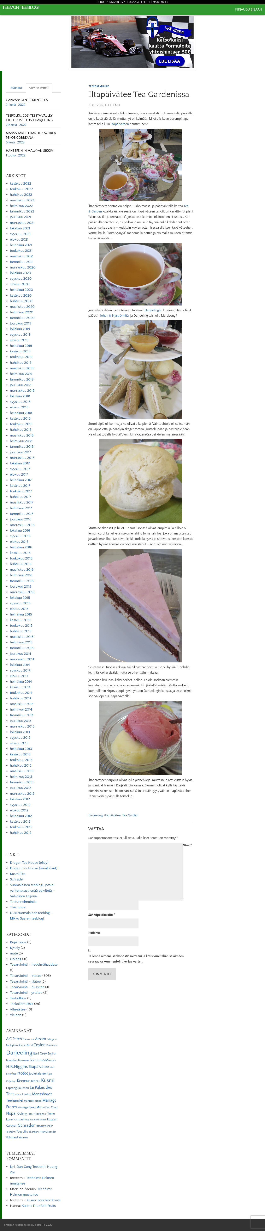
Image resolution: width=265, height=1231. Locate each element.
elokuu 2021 (19, 239)
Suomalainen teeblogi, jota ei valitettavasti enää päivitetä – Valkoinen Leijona (32, 890)
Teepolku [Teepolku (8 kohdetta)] (22, 1131)
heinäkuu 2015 (21, 614)
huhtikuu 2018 (20, 430)
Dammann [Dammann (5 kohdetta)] (51, 1045)
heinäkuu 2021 (21, 245)
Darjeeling (95, 815)
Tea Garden (130, 815)
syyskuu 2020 (21, 279)
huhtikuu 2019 (20, 363)
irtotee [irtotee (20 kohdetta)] (22, 1073)
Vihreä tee (17, 1009)
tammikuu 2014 (21, 715)
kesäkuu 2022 (20, 183)
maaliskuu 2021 (22, 256)
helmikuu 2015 (21, 642)
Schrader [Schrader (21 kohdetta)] (26, 1125)
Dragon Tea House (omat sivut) (33, 868)
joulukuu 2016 (20, 519)
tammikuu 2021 (21, 262)
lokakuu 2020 (20, 273)
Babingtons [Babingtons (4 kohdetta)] (52, 1039)
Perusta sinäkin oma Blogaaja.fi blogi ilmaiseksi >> (132, 2)
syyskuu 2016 (20, 536)
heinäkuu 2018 (21, 413)
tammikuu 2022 (22, 211)
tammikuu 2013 (22, 782)
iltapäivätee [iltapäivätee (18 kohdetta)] (39, 1066)
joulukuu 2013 (20, 721)
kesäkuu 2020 (21, 295)
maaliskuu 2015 (22, 637)
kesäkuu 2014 (20, 687)
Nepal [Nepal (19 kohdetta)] (11, 1113)
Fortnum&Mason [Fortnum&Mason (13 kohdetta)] (43, 1060)
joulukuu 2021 (20, 217)
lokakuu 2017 (20, 463)
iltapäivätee (112, 815)
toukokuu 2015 (21, 626)
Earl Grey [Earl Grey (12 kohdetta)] (40, 1053)
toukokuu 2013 (21, 760)
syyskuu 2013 (20, 738)
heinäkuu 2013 (21, 749)
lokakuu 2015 (20, 598)
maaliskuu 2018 (22, 435)
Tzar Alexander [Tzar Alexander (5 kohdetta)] (48, 1132)
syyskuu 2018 (20, 402)
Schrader (17, 879)
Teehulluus (18, 998)
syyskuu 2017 (20, 469)
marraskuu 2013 (22, 726)
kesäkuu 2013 (20, 754)
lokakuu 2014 (20, 665)
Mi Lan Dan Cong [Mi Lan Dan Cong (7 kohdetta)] (47, 1107)
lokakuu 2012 (20, 799)
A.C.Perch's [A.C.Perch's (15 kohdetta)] (15, 1039)
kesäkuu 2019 (20, 351)
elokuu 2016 (19, 542)
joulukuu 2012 (20, 788)
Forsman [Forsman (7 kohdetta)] (23, 1060)
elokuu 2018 (19, 407)
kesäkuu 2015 (20, 620)
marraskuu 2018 (22, 391)
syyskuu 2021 (20, 234)
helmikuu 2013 (21, 777)
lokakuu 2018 (20, 396)
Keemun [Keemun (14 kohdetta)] (23, 1081)
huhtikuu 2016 (20, 564)
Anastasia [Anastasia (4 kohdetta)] (29, 1039)
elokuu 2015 (19, 609)
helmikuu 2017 (21, 508)
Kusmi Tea (17, 874)
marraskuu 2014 (22, 659)
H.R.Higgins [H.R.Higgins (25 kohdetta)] (17, 1066)
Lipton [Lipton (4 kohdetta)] (18, 1094)
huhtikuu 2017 (20, 497)
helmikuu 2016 (21, 575)
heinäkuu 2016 (21, 547)
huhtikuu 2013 (20, 765)
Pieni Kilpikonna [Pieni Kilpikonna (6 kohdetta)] (37, 1113)
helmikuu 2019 (21, 374)
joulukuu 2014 (20, 654)
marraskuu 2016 (22, 525)
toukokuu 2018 (21, 424)
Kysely (15, 948)
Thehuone (17, 907)
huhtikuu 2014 (20, 698)
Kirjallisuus (18, 942)
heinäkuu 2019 (21, 346)
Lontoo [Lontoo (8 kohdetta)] (26, 1094)
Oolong (15, 959)
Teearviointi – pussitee (27, 987)
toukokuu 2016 (21, 558)
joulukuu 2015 (20, 586)
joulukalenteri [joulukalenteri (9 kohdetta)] (38, 1073)
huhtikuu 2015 (20, 631)
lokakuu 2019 (20, 329)
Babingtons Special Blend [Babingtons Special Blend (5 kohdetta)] (19, 1045)
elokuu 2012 (19, 810)
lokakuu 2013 (20, 732)
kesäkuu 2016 (20, 553)
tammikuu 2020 (22, 318)
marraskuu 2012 (22, 794)
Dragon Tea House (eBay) (29, 863)
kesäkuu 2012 (20, 821)
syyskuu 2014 (20, 670)
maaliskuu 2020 (22, 307)
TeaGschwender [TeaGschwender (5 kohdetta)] (44, 1126)
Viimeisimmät (39, 88)
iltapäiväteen (120, 124)
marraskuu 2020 (23, 267)
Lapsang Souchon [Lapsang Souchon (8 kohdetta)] (17, 1088)
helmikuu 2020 (21, 312)
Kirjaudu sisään (248, 9)
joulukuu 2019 (20, 323)
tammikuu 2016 (22, 581)
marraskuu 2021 (22, 223)
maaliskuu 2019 (22, 368)
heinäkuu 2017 (21, 480)
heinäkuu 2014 (21, 682)
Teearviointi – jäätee (25, 981)
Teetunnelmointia (23, 902)
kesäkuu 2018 (20, 418)
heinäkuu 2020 (21, 290)
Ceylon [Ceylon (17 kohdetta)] (40, 1045)
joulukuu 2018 (20, 385)
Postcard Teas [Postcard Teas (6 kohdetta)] (21, 1119)
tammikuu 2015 (22, 648)
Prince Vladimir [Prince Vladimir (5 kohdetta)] (38, 1119)
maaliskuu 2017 (21, 502)
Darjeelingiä (153, 310)
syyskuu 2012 (20, 805)
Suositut (16, 88)
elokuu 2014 (19, 676)
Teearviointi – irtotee (26, 976)
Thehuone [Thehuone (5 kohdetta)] (34, 1132)
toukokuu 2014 (21, 693)
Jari (12, 1167)
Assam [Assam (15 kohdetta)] (40, 1039)
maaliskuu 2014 (22, 704)
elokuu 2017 (19, 474)
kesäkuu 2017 (20, 486)
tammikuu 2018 (22, 447)
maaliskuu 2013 (22, 771)
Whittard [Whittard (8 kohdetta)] (12, 1137)
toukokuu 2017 (21, 491)
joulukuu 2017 (20, 452)
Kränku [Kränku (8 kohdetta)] (35, 1081)
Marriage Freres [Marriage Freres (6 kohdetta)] (27, 1107)
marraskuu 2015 (22, 592)
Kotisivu (94, 933)
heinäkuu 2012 (21, 816)
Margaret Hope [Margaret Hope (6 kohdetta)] (32, 1100)
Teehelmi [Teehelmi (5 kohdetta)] (11, 1132)
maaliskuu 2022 (22, 200)
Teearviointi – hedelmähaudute (34, 965)
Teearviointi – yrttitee (26, 993)
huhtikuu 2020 (21, 301)
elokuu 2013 (19, 743)
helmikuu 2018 (21, 441)
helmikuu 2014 (21, 709)
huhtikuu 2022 (21, 195)
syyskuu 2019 (20, 335)
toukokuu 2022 (21, 189)
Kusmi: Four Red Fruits (43, 1200)
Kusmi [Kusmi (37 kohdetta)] (47, 1080)
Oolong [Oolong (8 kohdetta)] (22, 1113)
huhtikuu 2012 (20, 833)
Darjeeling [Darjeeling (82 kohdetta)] (19, 1052)
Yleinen (15, 1015)
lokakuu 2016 (20, 530)
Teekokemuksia (99, 86)
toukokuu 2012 (21, 827)
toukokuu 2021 (21, 251)
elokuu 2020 (19, 284)
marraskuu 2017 (22, 458)
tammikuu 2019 (22, 379)
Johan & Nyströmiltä (114, 315)
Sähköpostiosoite (101, 915)
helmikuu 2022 (21, 206)
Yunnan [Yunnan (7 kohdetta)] (23, 1137)
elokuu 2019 (19, 340)
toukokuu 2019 (21, 357)
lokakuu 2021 (20, 228)
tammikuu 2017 (21, 514)
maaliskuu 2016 (22, 570)
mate (14, 953)
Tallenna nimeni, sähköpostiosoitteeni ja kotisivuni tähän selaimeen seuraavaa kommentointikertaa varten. (136, 958)
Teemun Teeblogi (20, 7)
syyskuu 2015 (20, 603)
